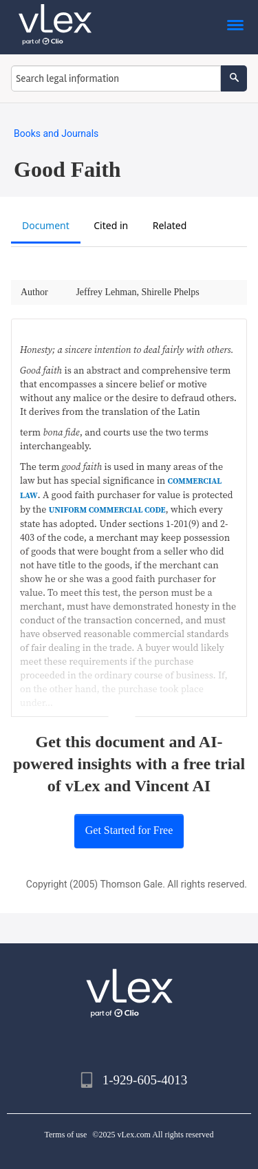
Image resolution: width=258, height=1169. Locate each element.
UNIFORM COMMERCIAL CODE (107, 509)
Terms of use (66, 1134)
